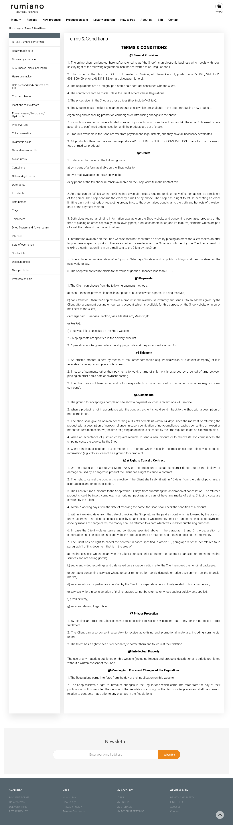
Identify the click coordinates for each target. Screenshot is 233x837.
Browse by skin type (24, 59)
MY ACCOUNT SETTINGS (130, 811)
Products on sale (22, 279)
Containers (18, 167)
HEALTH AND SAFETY (182, 797)
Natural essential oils (24, 150)
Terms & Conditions (74, 811)
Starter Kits (18, 253)
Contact (174, 811)
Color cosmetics (21, 133)
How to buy (69, 802)
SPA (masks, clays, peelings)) (29, 68)
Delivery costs (17, 802)
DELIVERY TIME (18, 806)
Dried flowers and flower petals (30, 227)
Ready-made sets (22, 50)
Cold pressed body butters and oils (30, 86)
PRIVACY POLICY (72, 806)
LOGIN (120, 797)
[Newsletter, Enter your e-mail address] (105, 754)
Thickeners (18, 219)
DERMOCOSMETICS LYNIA (28, 42)
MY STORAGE (124, 806)
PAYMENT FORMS (19, 797)
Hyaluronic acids (22, 76)
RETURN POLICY (18, 811)
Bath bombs (19, 202)
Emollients (18, 193)
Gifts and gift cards (23, 176)
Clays (15, 210)
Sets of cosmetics (23, 244)
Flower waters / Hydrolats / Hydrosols (28, 115)
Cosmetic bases (21, 96)
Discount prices (21, 261)
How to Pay (69, 797)
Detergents (18, 184)
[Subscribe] (169, 754)
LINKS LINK (176, 802)
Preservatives (20, 124)
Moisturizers (19, 159)
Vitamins (17, 236)
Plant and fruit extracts (25, 105)
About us (175, 806)
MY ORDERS (123, 802)
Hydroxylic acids (21, 142)
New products (20, 270)
